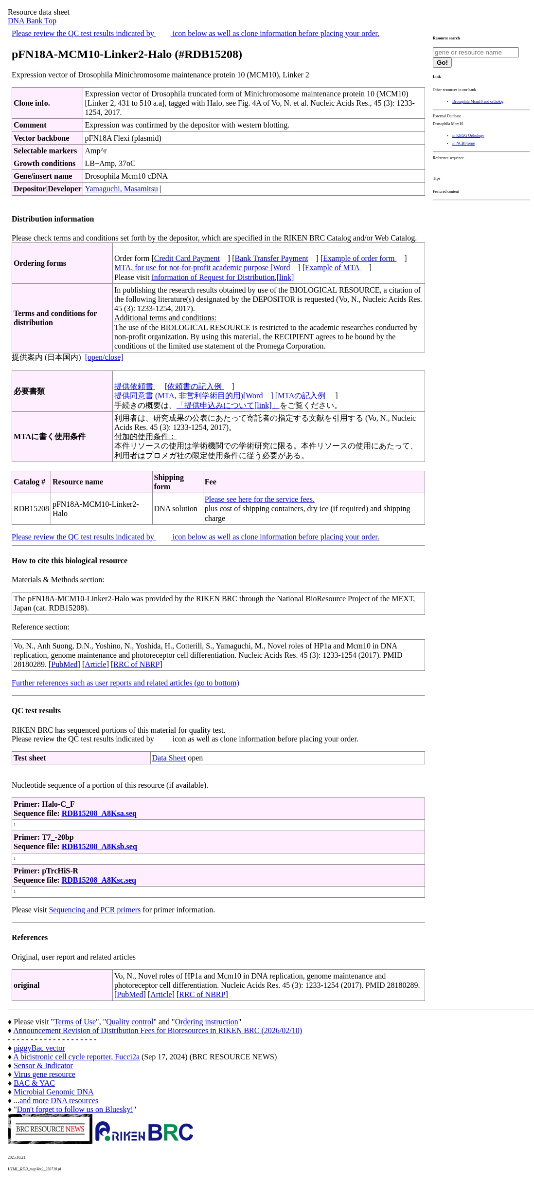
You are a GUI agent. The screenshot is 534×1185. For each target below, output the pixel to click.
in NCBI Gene (463, 143)
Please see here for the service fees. (260, 499)
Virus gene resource (44, 1074)
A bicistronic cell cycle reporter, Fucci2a (76, 1057)
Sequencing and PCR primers (95, 910)
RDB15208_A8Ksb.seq (99, 846)
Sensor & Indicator (43, 1065)
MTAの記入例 (302, 395)
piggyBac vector (39, 1048)
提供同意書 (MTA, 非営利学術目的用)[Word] (193, 395)
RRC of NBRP (136, 664)
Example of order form (359, 258)
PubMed (64, 664)
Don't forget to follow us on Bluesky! (75, 1109)
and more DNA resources (58, 1100)
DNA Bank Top (32, 21)
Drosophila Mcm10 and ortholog (477, 101)
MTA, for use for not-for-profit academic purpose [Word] (207, 267)
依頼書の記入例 (195, 386)
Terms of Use (75, 1022)
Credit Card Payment (187, 258)
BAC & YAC (34, 1083)
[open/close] (104, 357)
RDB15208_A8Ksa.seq (99, 813)
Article (95, 664)
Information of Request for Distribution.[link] (222, 277)
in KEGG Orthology (468, 135)
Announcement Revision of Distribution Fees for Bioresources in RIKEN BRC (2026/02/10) (157, 1030)
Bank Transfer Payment (271, 258)
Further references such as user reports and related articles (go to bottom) (125, 683)
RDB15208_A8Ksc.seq (99, 880)
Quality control (129, 1022)
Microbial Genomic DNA (53, 1092)
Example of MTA (333, 267)
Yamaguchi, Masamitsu (121, 189)
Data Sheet (169, 758)
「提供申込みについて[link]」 (228, 405)
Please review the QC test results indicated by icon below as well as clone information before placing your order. (195, 33)
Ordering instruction (206, 1022)
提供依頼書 (134, 386)
